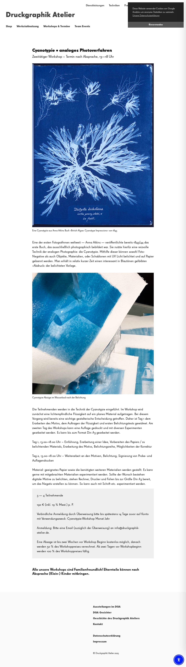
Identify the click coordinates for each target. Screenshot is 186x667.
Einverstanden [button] (156, 25)
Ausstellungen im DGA (107, 607)
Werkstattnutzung (28, 26)
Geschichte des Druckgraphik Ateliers (116, 618)
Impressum (100, 641)
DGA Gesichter (102, 612)
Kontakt (98, 624)
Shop (9, 26)
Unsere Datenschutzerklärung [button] (146, 16)
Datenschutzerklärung (106, 636)
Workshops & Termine (56, 26)
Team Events (82, 26)
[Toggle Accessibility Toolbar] (179, 660)
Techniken (114, 5)
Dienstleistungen (95, 5)
